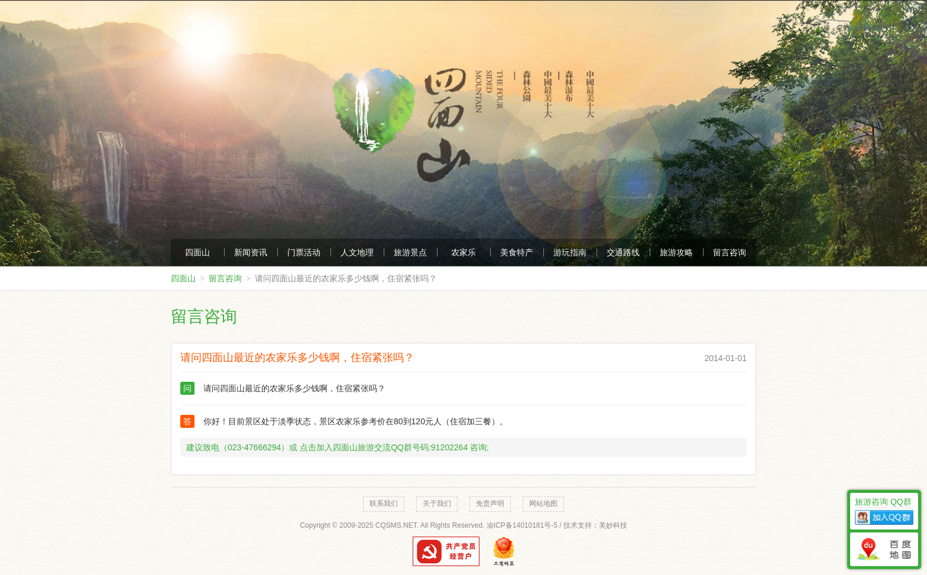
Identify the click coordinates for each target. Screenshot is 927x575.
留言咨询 (729, 252)
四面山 (197, 252)
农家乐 (463, 252)
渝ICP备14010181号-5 (522, 525)
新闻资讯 (250, 252)
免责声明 (490, 503)
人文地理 (357, 252)
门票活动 (303, 252)
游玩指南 (569, 252)
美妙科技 (613, 525)
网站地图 (543, 503)
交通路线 (623, 252)
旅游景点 (410, 252)
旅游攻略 (676, 252)
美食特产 (516, 252)
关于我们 (437, 503)
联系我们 (383, 503)
